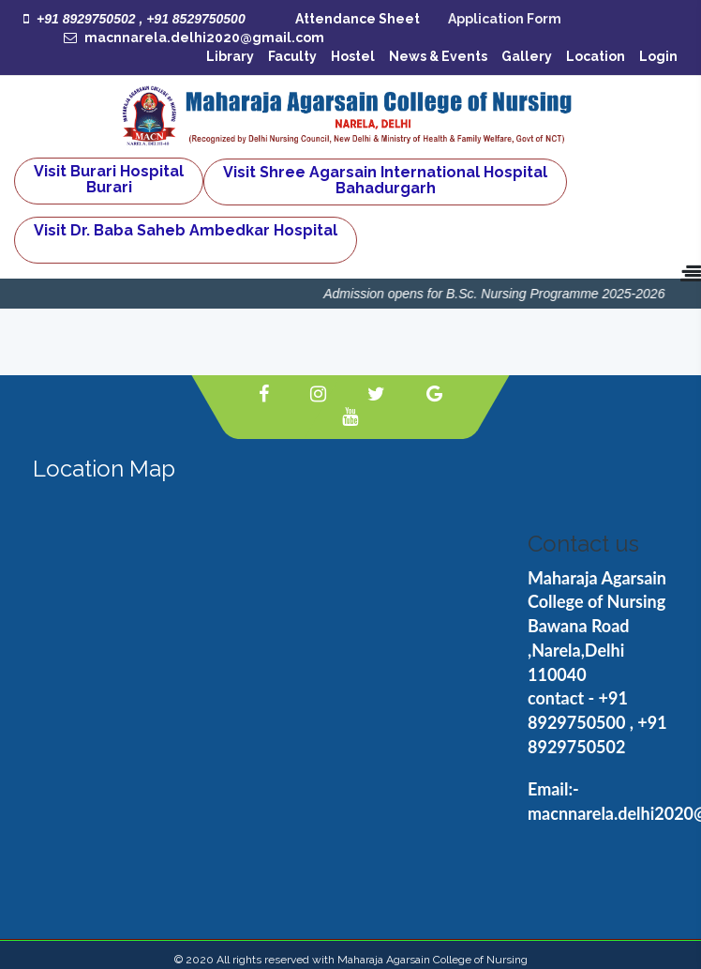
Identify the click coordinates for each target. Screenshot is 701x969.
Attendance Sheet (357, 18)
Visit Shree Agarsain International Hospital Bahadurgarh (385, 180)
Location (595, 56)
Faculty (292, 56)
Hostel (353, 56)
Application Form (504, 18)
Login (658, 56)
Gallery (526, 56)
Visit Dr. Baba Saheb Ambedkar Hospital (185, 230)
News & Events (438, 56)
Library (230, 56)
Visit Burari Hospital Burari (109, 179)
